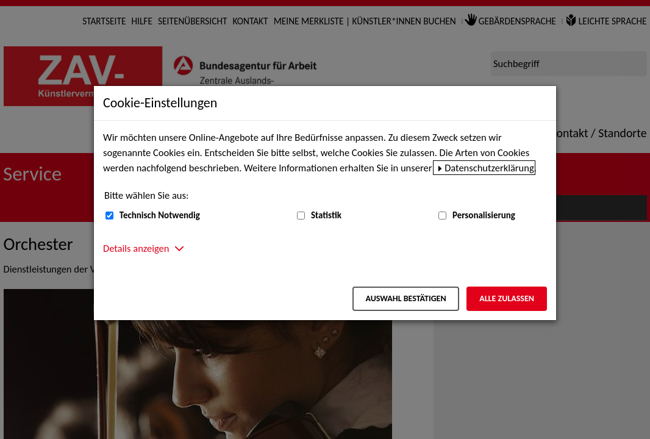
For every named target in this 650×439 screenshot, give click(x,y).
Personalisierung (483, 215)
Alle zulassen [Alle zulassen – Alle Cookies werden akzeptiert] (506, 298)
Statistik (326, 215)
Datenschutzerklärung (489, 168)
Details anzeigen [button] (136, 248)
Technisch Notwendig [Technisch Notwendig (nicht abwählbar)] (160, 215)
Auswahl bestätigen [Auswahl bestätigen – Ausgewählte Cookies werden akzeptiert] (405, 298)
